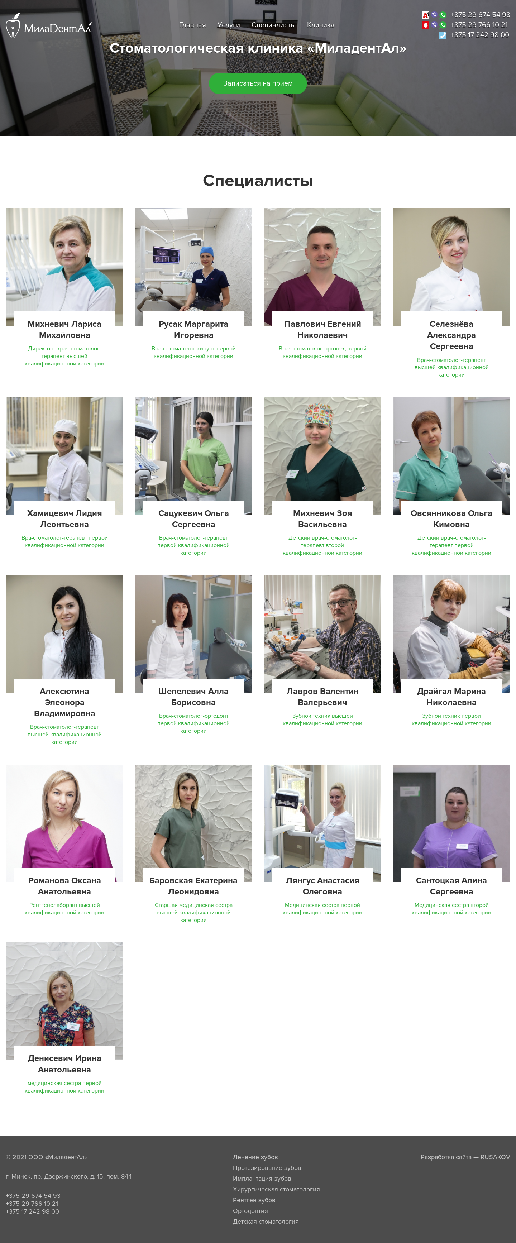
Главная (192, 25)
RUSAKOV (495, 1157)
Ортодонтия (250, 1211)
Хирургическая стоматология (276, 1189)
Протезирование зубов (267, 1168)
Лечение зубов (255, 1157)
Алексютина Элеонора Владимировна (64, 702)
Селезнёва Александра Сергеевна (451, 335)
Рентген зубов (254, 1200)
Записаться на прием (258, 83)
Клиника (321, 25)
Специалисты (274, 25)
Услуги (229, 25)
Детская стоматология (266, 1221)
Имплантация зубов (262, 1178)
